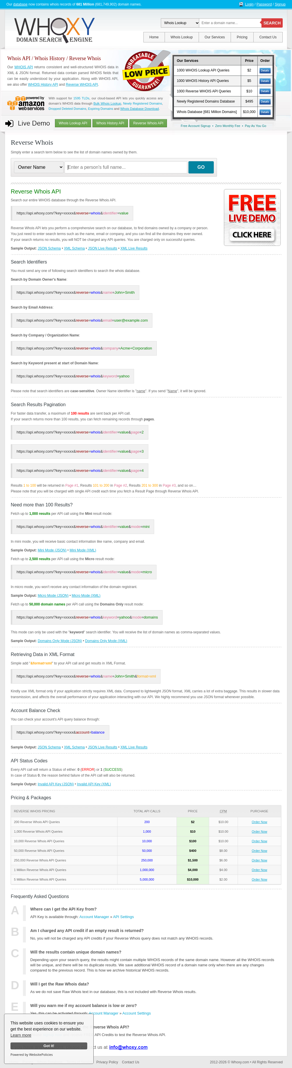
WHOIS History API (43, 85)
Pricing (242, 37)
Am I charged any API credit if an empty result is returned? (87, 930)
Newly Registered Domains (142, 103)
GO (201, 167)
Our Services (215, 37)
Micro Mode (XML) (86, 596)
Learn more (20, 1035)
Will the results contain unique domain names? (75, 952)
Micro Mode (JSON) (53, 596)
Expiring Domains (100, 108)
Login (249, 4)
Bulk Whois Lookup (107, 103)
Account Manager (94, 917)
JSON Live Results (102, 248)
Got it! (48, 1046)
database (20, 4)
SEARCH (272, 23)
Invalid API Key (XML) (94, 784)
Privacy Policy (107, 1062)
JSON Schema (49, 248)
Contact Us (268, 37)
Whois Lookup (182, 37)
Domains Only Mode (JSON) (60, 641)
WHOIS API (23, 67)
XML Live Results (133, 248)
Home (154, 37)
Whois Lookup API (73, 123)
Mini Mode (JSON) (52, 550)
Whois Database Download (139, 108)
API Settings (123, 917)
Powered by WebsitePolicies (31, 1054)
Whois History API (110, 123)
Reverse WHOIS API (82, 85)
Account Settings (136, 1013)
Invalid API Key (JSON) (56, 784)
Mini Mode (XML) (83, 550)
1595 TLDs (81, 98)
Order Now (259, 822)
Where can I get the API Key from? (63, 909)
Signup (280, 4)
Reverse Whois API (148, 123)
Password (264, 4)
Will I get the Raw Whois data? (59, 984)
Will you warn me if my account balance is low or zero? (83, 1005)
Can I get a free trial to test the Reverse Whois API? (79, 1027)
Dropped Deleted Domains (67, 108)
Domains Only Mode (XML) (106, 641)
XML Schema (74, 248)
